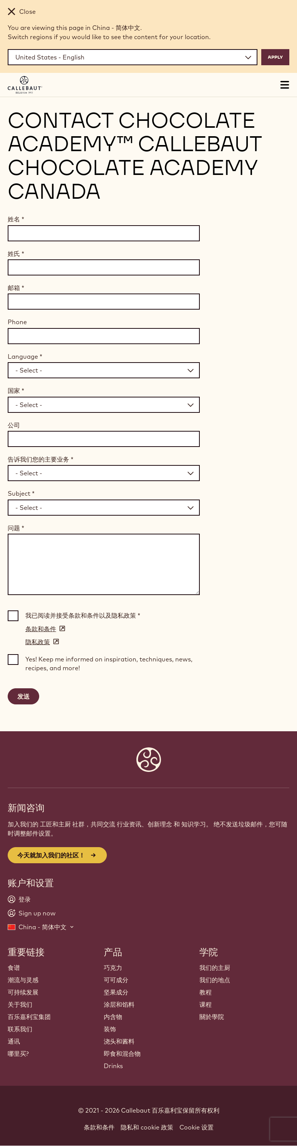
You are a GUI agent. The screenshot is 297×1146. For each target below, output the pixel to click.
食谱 (14, 967)
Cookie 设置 (196, 1127)
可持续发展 (23, 992)
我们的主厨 (214, 967)
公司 (14, 425)
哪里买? (18, 1053)
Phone (17, 322)
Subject (21, 493)
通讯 (14, 1041)
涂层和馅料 (119, 1004)
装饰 (110, 1029)
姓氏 (16, 253)
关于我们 (20, 1004)
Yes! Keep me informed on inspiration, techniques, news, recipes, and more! (108, 663)
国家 (16, 390)
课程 (205, 1004)
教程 (205, 992)
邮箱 (16, 288)
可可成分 (116, 980)
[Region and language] (132, 57)
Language (25, 356)
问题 (16, 528)
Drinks (113, 1066)
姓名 (16, 219)
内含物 (113, 1017)
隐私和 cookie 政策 (147, 1127)
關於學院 (211, 1017)
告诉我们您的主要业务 (40, 459)
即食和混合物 (122, 1053)
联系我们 (20, 1029)
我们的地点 (214, 980)
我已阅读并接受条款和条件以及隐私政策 (82, 615)
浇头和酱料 (119, 1041)
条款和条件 (99, 1127)
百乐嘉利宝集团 (29, 1017)
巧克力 (113, 967)
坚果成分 (116, 992)
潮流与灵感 (23, 980)
